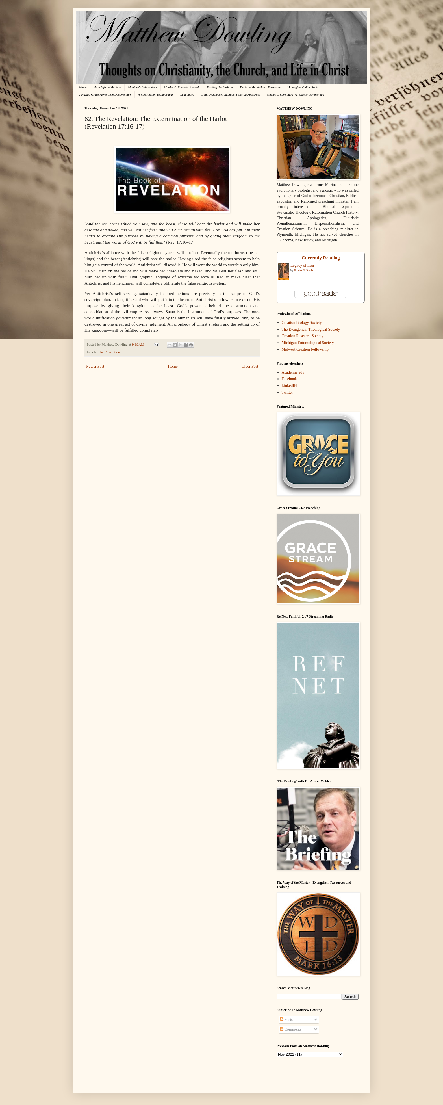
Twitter (287, 392)
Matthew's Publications (142, 87)
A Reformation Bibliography (155, 94)
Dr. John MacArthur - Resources (260, 87)
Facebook (289, 379)
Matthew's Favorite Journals (182, 87)
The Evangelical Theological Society (311, 329)
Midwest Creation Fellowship (305, 349)
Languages (187, 94)
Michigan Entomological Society (308, 343)
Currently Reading (320, 258)
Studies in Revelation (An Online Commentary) (296, 94)
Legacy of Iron (302, 265)
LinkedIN (289, 385)
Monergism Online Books (303, 87)
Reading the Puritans (220, 87)
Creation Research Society (303, 336)
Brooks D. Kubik (304, 270)
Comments (290, 1029)
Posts (286, 1019)
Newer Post (95, 366)
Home (82, 87)
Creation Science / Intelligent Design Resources (230, 94)
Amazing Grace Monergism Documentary (105, 94)
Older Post (250, 366)
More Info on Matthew (107, 87)
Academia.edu (293, 372)
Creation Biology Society (302, 322)
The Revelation (109, 352)
